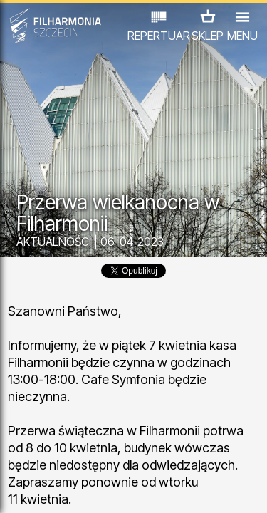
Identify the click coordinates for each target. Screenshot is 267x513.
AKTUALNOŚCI (53, 241)
